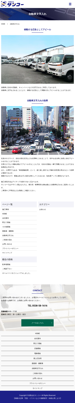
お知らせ (42, 209)
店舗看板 (37, 348)
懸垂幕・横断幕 (8, 231)
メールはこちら (38, 323)
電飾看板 (37, 353)
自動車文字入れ (8, 235)
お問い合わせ (7, 244)
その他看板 (6, 227)
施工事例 (5, 209)
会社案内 (5, 218)
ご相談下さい (7, 269)
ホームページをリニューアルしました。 (16, 273)
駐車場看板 (6, 264)
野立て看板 (6, 222)
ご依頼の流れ (7, 240)
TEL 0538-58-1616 (37, 305)
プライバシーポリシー (10, 248)
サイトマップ (7, 253)
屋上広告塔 (37, 358)
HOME (3, 24)
